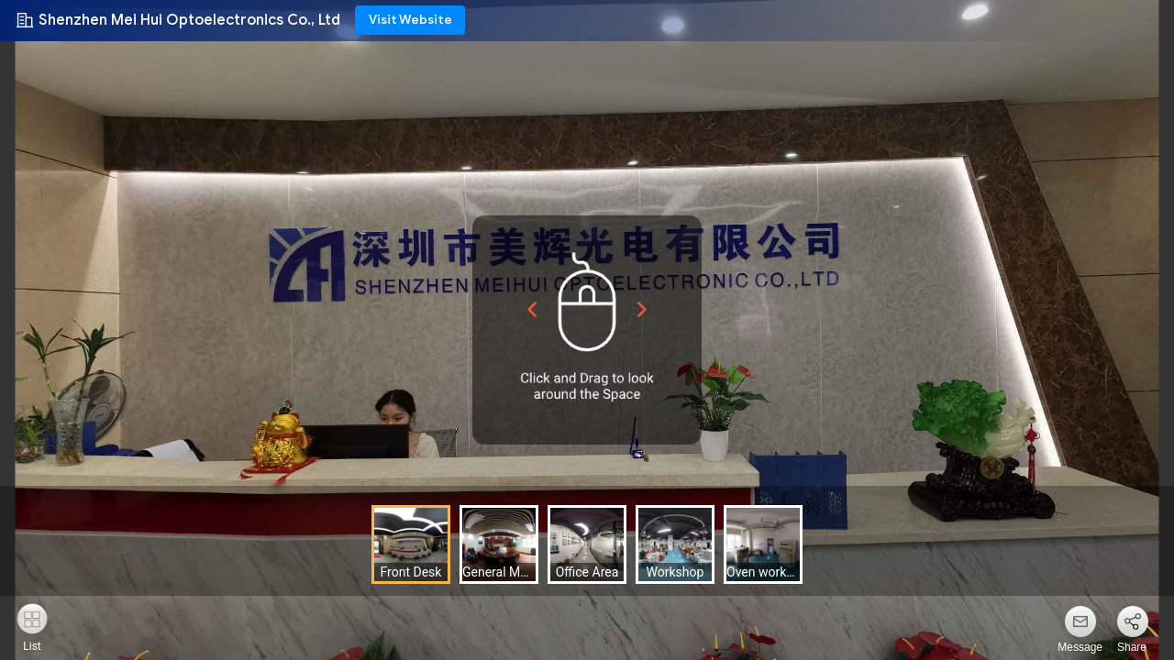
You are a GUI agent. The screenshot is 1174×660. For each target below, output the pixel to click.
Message (1080, 647)
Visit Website (410, 20)
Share (1131, 647)
